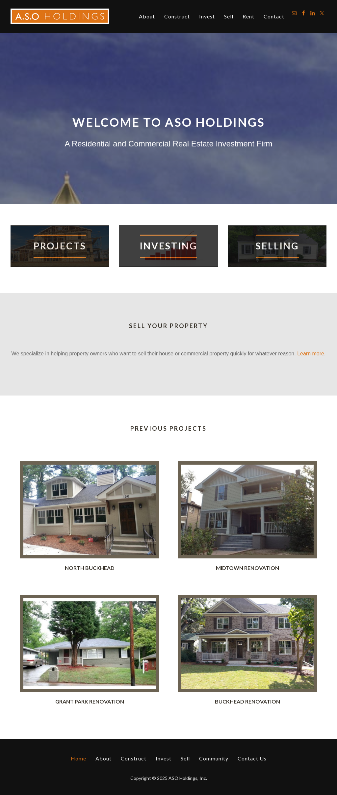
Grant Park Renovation (89, 701)
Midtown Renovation (247, 568)
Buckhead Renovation (247, 701)
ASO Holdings (60, 16)
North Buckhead (90, 568)
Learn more (310, 353)
